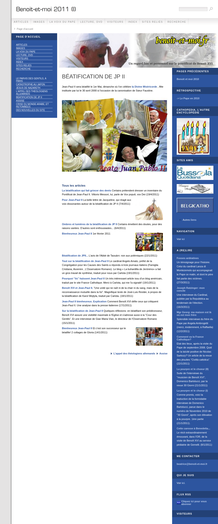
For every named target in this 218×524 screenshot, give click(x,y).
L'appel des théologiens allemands (32, 92)
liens (193, 219)
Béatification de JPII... (75, 255)
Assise (20, 100)
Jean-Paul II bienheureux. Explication (84, 301)
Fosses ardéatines (188, 258)
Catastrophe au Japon (30, 84)
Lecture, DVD (91, 22)
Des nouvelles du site (30, 110)
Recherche (177, 22)
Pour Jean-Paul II (72, 200)
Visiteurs (115, 22)
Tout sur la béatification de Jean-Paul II (85, 261)
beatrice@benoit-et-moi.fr (192, 464)
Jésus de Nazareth (28, 88)
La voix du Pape (63, 22)
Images (39, 22)
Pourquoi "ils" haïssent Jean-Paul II (83, 278)
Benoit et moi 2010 (188, 79)
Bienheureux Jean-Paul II (77, 233)
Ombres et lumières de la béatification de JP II (89, 224)
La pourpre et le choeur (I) (192, 390)
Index (132, 22)
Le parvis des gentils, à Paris (31, 79)
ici (183, 239)
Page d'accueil (25, 29)
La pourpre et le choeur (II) (193, 369)
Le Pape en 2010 (189, 98)
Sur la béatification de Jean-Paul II (82, 310)
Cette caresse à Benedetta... (193, 428)
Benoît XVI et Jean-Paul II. (77, 288)
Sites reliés (152, 22)
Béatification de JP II (29, 97)
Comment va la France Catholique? (190, 338)
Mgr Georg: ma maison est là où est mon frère (194, 313)
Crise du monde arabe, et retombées (32, 105)
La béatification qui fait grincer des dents (86, 190)
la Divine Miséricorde (144, 86)
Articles (21, 22)
